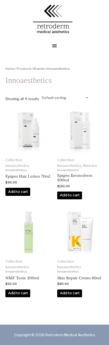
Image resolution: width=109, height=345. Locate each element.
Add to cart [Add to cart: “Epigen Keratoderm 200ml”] (70, 195)
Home (10, 69)
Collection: (14, 160)
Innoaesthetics (17, 166)
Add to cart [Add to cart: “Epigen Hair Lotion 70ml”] (18, 192)
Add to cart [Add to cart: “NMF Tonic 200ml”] (18, 293)
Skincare (90, 166)
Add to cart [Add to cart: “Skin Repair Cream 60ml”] (70, 293)
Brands (39, 69)
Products (24, 69)
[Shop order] (64, 97)
